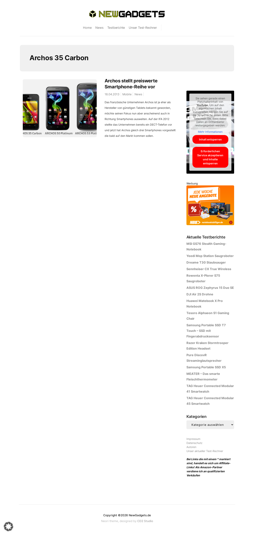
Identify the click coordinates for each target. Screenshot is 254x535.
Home (87, 28)
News (99, 28)
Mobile (127, 94)
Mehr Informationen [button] (210, 131)
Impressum (193, 438)
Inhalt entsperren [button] (210, 139)
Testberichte (116, 28)
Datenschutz (194, 443)
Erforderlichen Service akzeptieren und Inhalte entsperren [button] (210, 157)
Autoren (191, 447)
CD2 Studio (145, 521)
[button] (8, 526)
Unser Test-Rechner (143, 28)
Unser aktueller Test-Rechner (204, 451)
